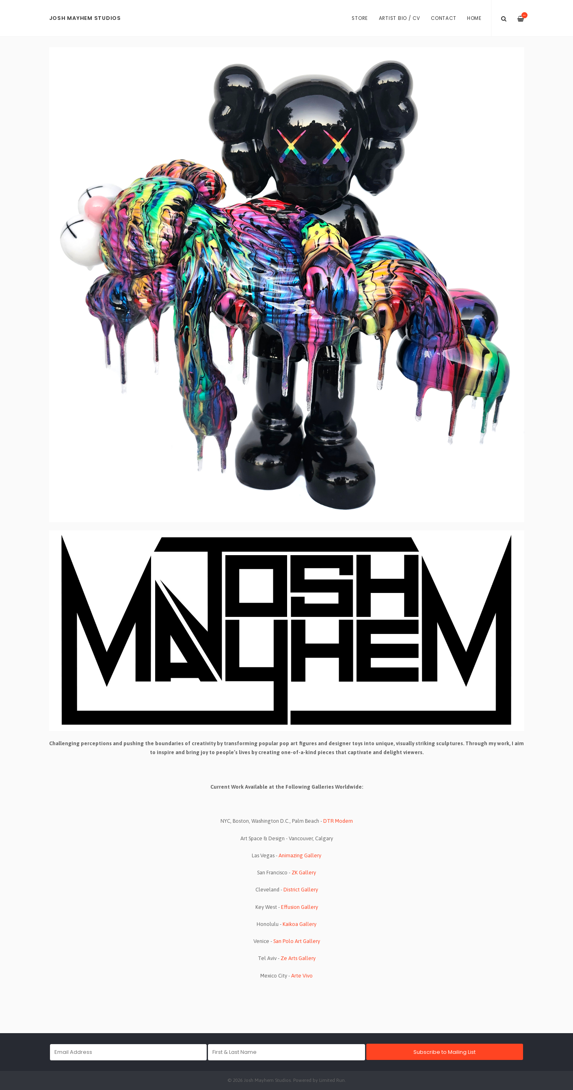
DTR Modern (338, 821)
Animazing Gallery (300, 855)
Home (474, 18)
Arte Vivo (302, 976)
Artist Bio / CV (399, 18)
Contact (443, 18)
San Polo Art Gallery (296, 941)
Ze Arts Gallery (298, 958)
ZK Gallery (304, 872)
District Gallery (300, 890)
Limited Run (332, 1080)
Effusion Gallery (299, 907)
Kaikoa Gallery (299, 924)
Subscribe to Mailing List (444, 1052)
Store (360, 18)
